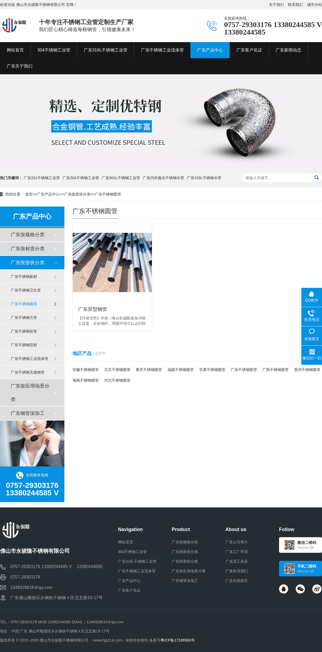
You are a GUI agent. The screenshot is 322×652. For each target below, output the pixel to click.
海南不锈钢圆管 (85, 380)
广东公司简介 (236, 542)
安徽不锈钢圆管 (85, 369)
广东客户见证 (129, 590)
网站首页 (125, 542)
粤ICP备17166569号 (177, 640)
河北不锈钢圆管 (117, 380)
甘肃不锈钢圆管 (212, 369)
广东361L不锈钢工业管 (121, 178)
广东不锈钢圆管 (108, 194)
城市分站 (314, 4)
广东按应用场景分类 (30, 392)
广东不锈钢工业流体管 (29, 358)
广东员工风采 (236, 561)
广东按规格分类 (28, 234)
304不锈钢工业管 (132, 552)
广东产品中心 (48, 194)
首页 (29, 194)
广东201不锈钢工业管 (42, 178)
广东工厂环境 (236, 552)
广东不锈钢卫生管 (26, 290)
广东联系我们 (236, 571)
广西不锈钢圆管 (275, 369)
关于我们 (276, 4)
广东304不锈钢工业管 (81, 178)
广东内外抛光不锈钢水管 (163, 178)
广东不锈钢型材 (24, 345)
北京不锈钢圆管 (117, 369)
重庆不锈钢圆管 (149, 369)
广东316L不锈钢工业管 (137, 561)
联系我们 (295, 4)
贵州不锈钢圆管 (307, 369)
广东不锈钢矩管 (24, 331)
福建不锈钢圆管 (180, 369)
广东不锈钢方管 (24, 317)
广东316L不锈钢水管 (204, 178)
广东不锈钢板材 (24, 276)
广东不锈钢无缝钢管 (28, 372)
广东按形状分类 (77, 194)
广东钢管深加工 (28, 413)
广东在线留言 (236, 581)
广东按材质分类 (28, 248)
